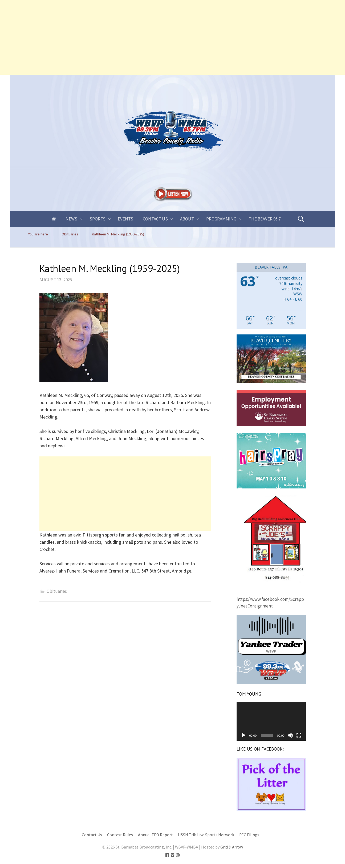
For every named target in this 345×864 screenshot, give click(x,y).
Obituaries (57, 591)
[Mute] (290, 735)
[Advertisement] (160, 37)
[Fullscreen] (299, 735)
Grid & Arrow (231, 847)
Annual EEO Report (155, 834)
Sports (97, 219)
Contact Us (155, 219)
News (71, 219)
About (187, 219)
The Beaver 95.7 (265, 219)
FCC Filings (249, 834)
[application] (271, 721)
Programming (221, 219)
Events (125, 219)
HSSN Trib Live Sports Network (206, 834)
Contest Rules (120, 834)
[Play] (243, 735)
